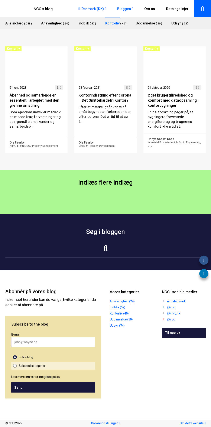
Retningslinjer (177, 9)
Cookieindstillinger (104, 423)
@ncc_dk (173, 313)
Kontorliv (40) (119, 313)
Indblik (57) (117, 307)
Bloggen (124, 9)
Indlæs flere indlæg (105, 182)
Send (18, 388)
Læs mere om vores (35, 377)
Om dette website (192, 423)
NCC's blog (43, 9)
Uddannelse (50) (121, 319)
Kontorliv (13, 48)
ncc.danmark (176, 301)
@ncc (171, 307)
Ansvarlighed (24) (122, 301)
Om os (149, 9)
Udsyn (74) (117, 325)
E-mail (15, 334)
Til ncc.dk (172, 333)
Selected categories (32, 365)
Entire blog (26, 357)
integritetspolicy (49, 377)
